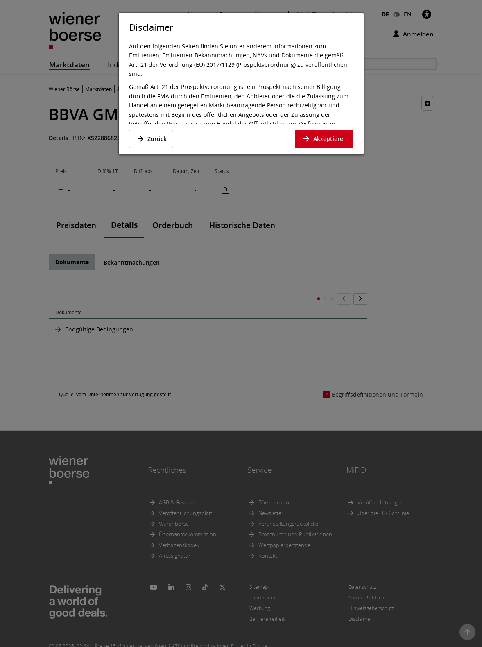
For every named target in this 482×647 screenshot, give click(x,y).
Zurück (151, 139)
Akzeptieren (324, 139)
